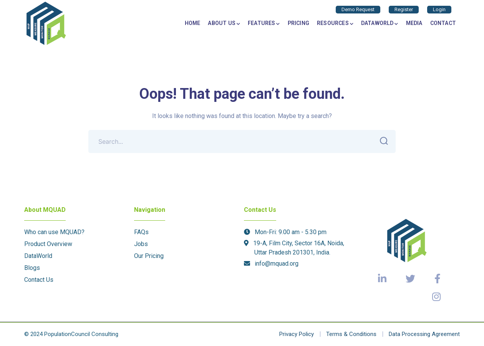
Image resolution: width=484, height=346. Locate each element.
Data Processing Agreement (424, 334)
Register (403, 9)
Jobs (141, 244)
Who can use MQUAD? (54, 232)
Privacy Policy (296, 334)
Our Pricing (149, 256)
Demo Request (358, 9)
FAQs (141, 232)
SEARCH (381, 141)
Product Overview (48, 244)
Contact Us (38, 279)
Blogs (32, 267)
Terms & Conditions (351, 334)
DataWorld (38, 256)
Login (439, 9)
